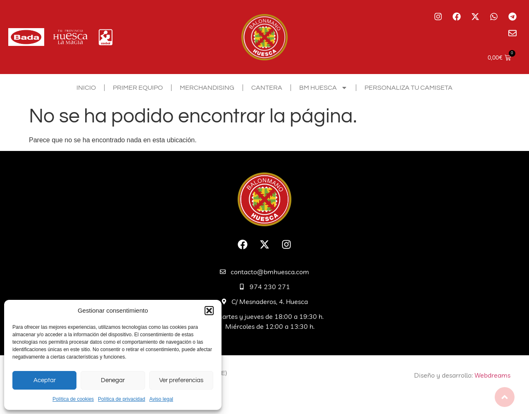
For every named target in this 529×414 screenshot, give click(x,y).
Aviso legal (161, 399)
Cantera (266, 87)
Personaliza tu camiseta (409, 87)
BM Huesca (323, 87)
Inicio (86, 87)
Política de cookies (73, 399)
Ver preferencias (181, 380)
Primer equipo (138, 87)
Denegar (113, 380)
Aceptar (44, 380)
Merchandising (207, 87)
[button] (209, 310)
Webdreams (492, 375)
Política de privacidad (121, 399)
